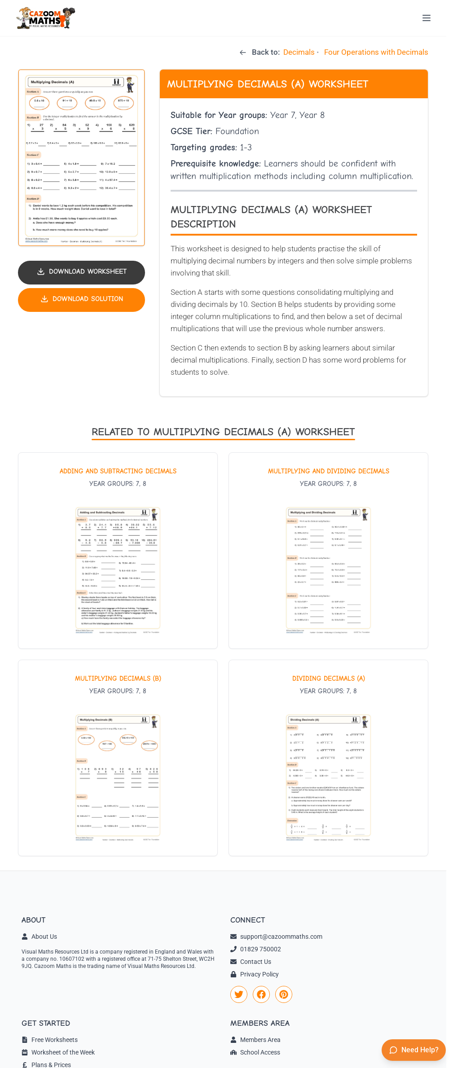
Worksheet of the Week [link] (58, 1052)
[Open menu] (426, 18)
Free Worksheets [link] (50, 1039)
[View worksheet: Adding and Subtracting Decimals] (118, 550)
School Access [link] (255, 1052)
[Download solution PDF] (81, 300)
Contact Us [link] (250, 961)
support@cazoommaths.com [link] (276, 936)
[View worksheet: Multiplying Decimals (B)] (118, 758)
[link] (238, 994)
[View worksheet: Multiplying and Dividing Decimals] (328, 550)
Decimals (299, 52)
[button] (81, 158)
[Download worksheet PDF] (81, 273)
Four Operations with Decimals (376, 52)
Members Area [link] (255, 1039)
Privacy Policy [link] (254, 974)
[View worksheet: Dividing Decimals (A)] (328, 758)
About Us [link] (39, 936)
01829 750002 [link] (255, 949)
